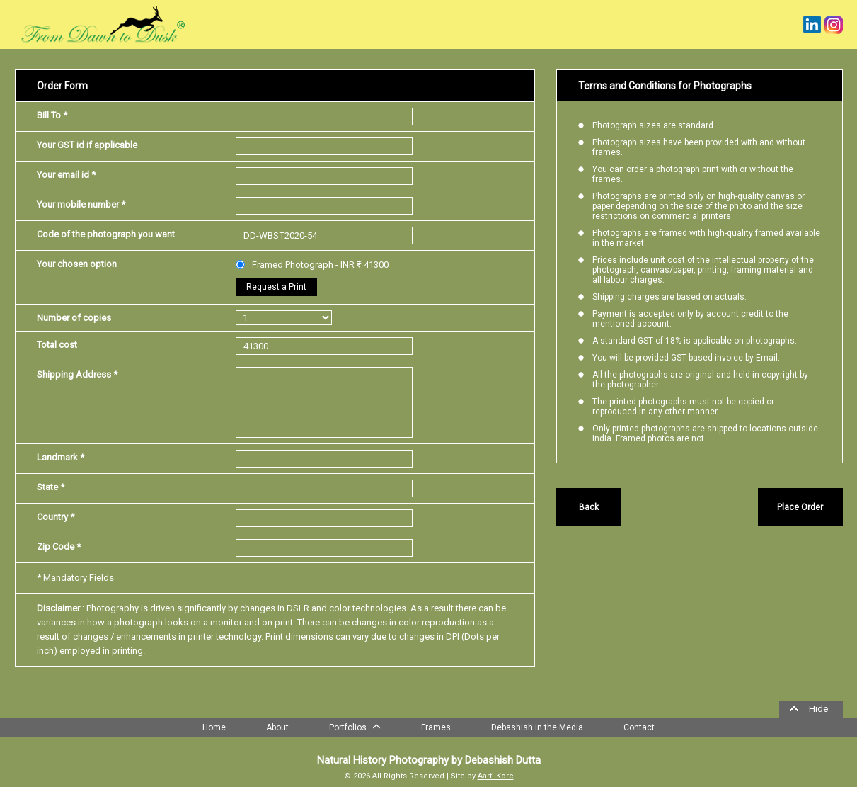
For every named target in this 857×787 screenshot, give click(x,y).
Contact (639, 727)
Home (214, 727)
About (277, 727)
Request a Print (276, 287)
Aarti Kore (496, 776)
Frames (436, 727)
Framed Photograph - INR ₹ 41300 (312, 264)
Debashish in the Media (537, 727)
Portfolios (355, 726)
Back (589, 507)
